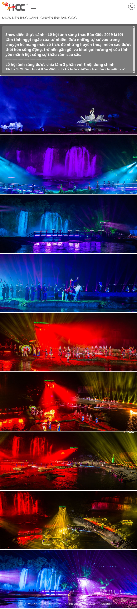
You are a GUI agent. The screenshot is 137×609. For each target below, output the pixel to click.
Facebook (75, 604)
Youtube (91, 604)
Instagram (106, 604)
